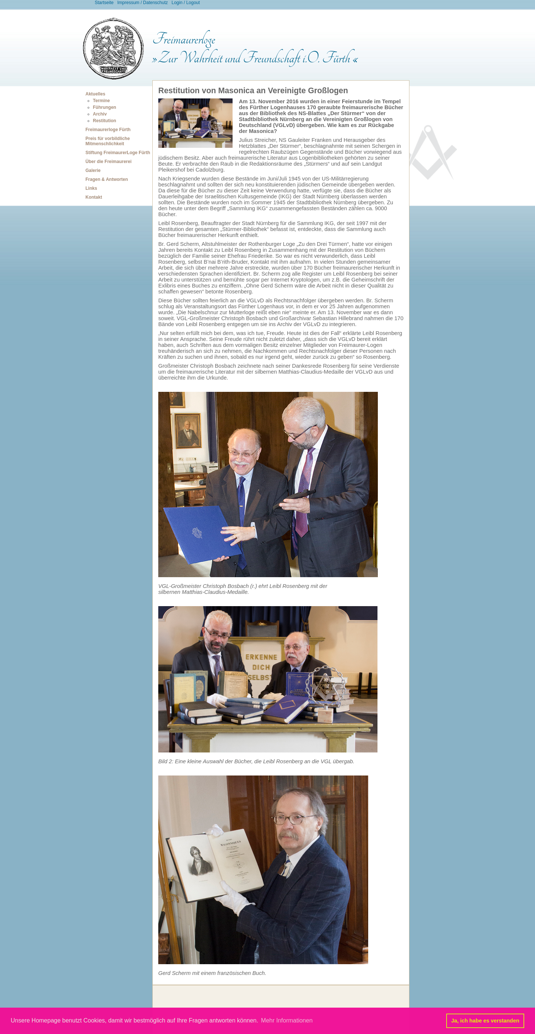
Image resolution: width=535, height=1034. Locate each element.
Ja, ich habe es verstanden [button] (485, 1021)
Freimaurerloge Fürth (107, 129)
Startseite (104, 2)
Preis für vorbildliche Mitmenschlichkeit (107, 141)
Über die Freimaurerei (108, 161)
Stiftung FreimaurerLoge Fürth (117, 152)
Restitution (104, 120)
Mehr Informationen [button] (287, 1020)
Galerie (93, 170)
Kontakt (93, 197)
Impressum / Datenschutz (142, 2)
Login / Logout (186, 2)
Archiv (100, 114)
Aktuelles (95, 94)
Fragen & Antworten (106, 179)
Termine (101, 100)
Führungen (104, 107)
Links (91, 188)
